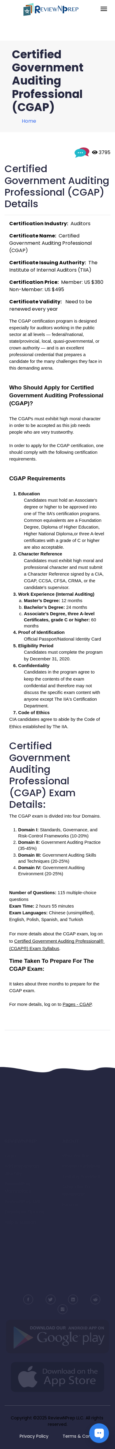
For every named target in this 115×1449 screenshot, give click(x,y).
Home (29, 121)
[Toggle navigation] (103, 9)
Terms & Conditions (84, 1436)
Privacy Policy (34, 1436)
